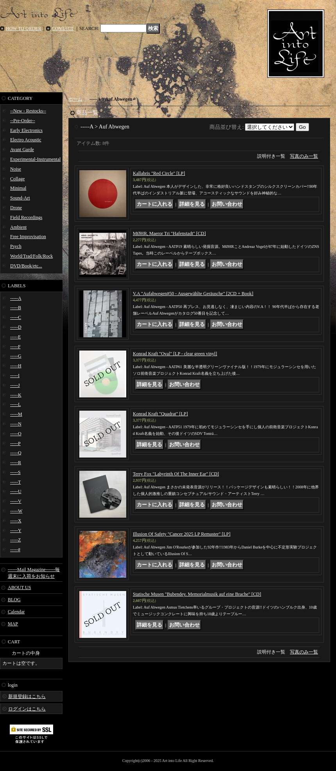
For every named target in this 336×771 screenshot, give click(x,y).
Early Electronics (26, 130)
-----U (15, 491)
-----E (15, 337)
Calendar (16, 611)
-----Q (15, 453)
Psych (15, 246)
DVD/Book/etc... (26, 266)
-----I (15, 375)
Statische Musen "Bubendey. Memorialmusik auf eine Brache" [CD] (197, 594)
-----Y (15, 530)
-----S (15, 472)
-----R (15, 462)
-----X (15, 520)
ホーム (75, 99)
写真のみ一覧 (304, 156)
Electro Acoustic (25, 139)
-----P (15, 443)
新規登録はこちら (27, 696)
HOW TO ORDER (23, 28)
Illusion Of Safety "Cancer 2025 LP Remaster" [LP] (182, 534)
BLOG (14, 599)
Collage (17, 179)
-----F (15, 346)
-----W (16, 511)
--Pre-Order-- (22, 120)
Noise (15, 169)
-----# (15, 549)
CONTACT (63, 28)
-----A (15, 298)
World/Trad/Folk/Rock (31, 256)
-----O (15, 433)
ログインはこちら (27, 709)
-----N (15, 424)
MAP (13, 624)
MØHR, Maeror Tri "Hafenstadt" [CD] (169, 233)
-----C (15, 317)
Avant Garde (22, 149)
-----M (16, 414)
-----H (15, 366)
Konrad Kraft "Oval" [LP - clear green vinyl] (175, 353)
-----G (15, 356)
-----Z (15, 540)
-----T (15, 482)
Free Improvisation (28, 236)
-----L (15, 404)
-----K (15, 395)
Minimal (18, 188)
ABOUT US (19, 587)
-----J (15, 385)
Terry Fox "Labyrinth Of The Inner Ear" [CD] (176, 474)
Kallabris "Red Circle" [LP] (159, 173)
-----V (15, 501)
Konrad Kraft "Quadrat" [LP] (160, 414)
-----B (15, 307)
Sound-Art (20, 198)
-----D (15, 327)
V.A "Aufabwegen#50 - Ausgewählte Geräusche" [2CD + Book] (193, 293)
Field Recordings (26, 217)
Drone (16, 207)
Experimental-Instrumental (35, 159)
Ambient (18, 227)
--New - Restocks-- (28, 111)
